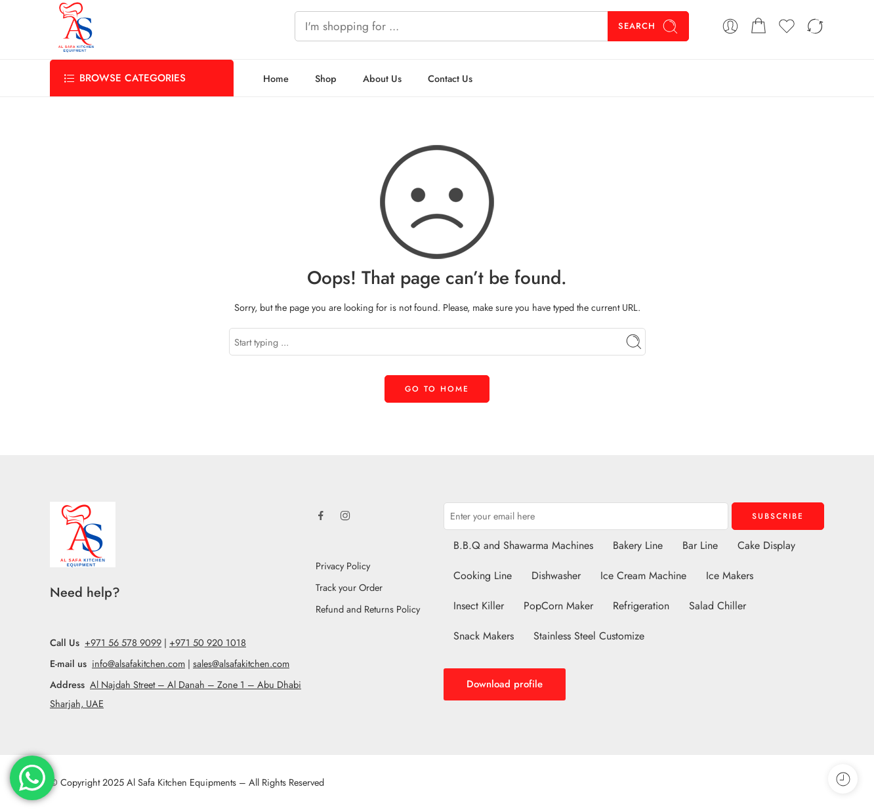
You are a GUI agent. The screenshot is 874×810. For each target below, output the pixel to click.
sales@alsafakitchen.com (241, 663)
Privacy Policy (343, 566)
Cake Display (766, 545)
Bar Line (700, 545)
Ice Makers (729, 575)
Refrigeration (641, 605)
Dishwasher (556, 575)
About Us (382, 78)
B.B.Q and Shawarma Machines (523, 545)
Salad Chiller (717, 605)
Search (648, 26)
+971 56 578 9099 (123, 642)
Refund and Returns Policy (368, 609)
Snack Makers (483, 635)
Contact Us (450, 78)
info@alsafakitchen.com (138, 663)
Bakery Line (638, 545)
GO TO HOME (437, 389)
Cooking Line (482, 575)
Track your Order (349, 587)
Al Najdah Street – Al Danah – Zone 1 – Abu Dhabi (195, 684)
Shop (326, 78)
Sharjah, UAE (77, 703)
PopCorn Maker (558, 605)
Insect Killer (478, 605)
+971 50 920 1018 (207, 642)
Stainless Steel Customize (588, 635)
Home (276, 78)
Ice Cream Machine (643, 575)
